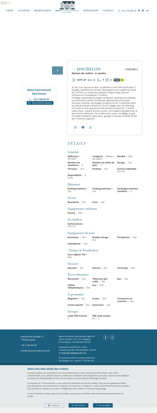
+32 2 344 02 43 (127, 10)
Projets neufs (42, 10)
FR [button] (147, 10)
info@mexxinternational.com (35, 350)
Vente (9, 10)
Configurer (55, 405)
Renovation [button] (90, 10)
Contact (108, 10)
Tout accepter (104, 405)
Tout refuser (79, 405)
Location (24, 10)
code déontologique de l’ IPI (74, 352)
